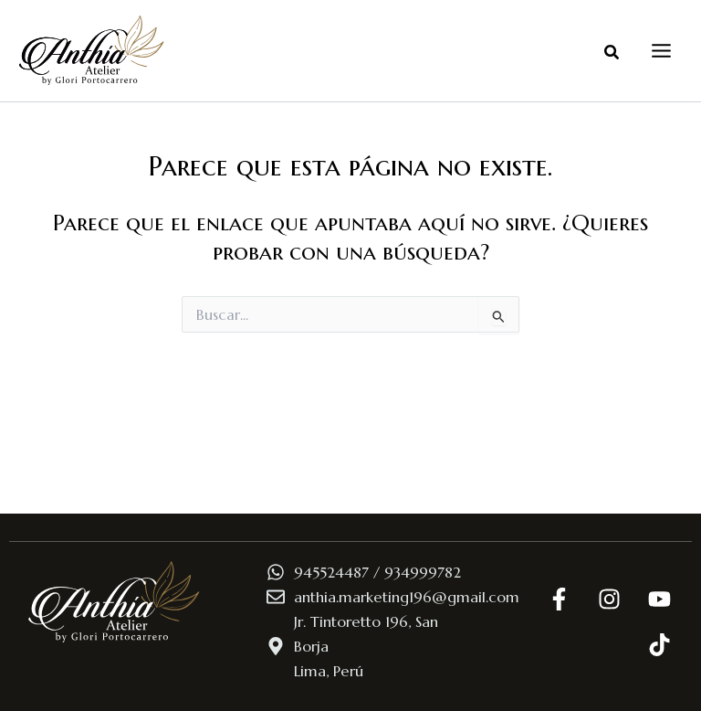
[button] (612, 53)
